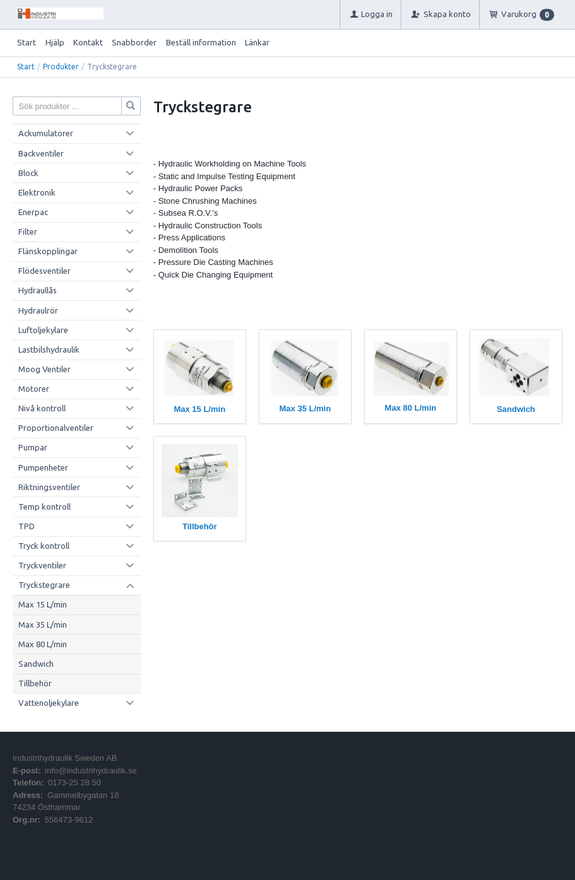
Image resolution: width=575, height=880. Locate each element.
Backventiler (41, 153)
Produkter (61, 66)
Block (28, 172)
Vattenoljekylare (48, 702)
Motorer (33, 388)
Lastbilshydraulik (49, 349)
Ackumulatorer (45, 133)
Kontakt (88, 42)
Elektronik (37, 192)
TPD (26, 526)
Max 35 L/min (42, 624)
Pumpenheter (43, 467)
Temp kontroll (44, 506)
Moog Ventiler (44, 369)
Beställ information (201, 42)
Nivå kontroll (42, 408)
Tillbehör (35, 683)
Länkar (257, 42)
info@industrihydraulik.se (90, 770)
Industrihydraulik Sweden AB (65, 758)
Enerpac (33, 212)
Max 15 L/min (42, 604)
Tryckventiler (42, 565)
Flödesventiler (44, 270)
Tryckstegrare (44, 584)
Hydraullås (37, 290)
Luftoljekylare (43, 330)
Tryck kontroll (43, 545)
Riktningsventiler (49, 487)
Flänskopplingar (48, 251)
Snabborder (134, 42)
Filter (27, 231)
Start (26, 42)
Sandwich (36, 663)
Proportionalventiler (55, 427)
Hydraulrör (38, 310)
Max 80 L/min (42, 644)
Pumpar (32, 447)
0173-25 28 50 (74, 782)
